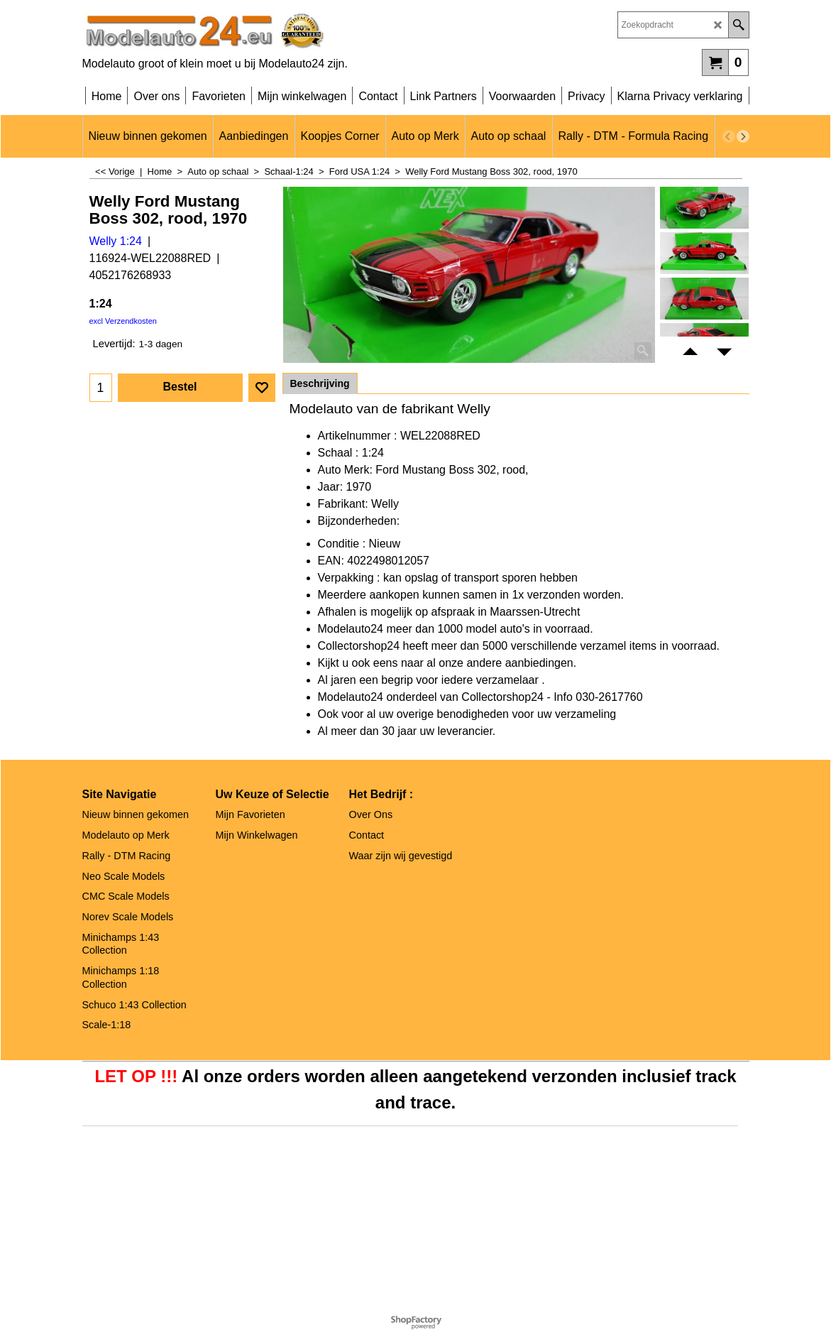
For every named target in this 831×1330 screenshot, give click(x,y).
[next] (743, 136)
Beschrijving (320, 383)
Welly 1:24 (115, 241)
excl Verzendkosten (123, 321)
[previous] (728, 136)
